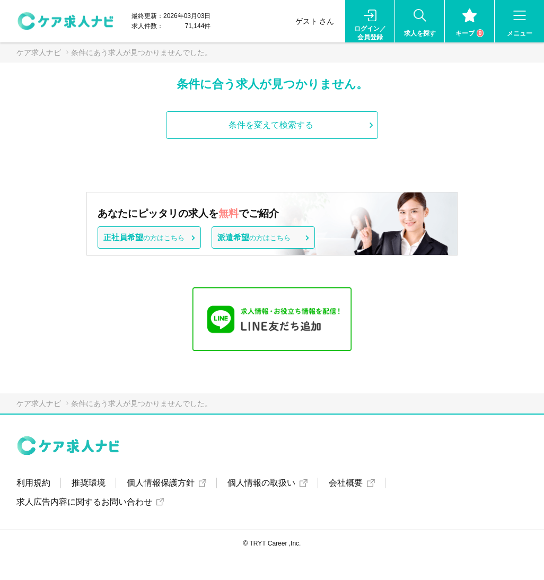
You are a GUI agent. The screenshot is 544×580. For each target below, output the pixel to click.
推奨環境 (89, 482)
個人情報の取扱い (261, 482)
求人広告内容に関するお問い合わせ (84, 501)
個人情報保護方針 (161, 482)
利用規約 (33, 482)
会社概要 (346, 482)
